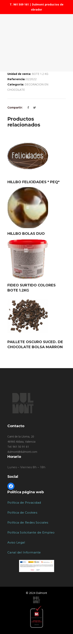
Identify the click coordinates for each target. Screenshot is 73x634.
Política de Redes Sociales (27, 522)
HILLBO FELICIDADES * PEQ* (33, 182)
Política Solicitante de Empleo (31, 532)
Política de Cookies (22, 512)
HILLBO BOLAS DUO (26, 233)
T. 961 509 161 (19, 4)
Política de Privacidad (24, 502)
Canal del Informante (24, 552)
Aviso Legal (16, 542)
